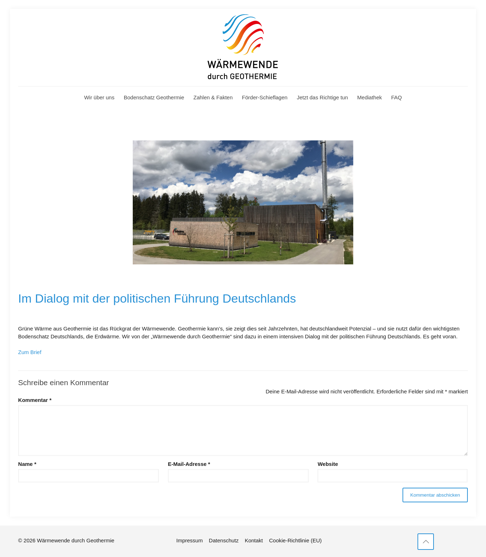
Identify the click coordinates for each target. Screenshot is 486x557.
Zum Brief (29, 352)
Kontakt (254, 540)
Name (27, 464)
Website (328, 464)
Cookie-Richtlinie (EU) (295, 540)
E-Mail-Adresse (189, 464)
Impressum (189, 540)
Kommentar (34, 400)
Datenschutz (223, 540)
